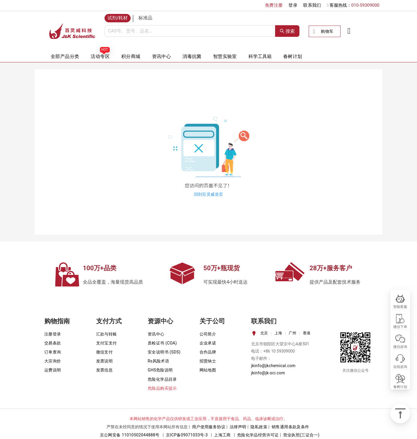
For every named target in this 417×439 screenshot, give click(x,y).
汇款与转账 (106, 334)
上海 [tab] (278, 333)
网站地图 (208, 370)
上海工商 (222, 435)
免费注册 (274, 5)
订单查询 (52, 352)
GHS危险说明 (160, 370)
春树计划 (292, 56)
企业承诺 (208, 343)
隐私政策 (258, 427)
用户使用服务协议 (208, 427)
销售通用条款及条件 (290, 427)
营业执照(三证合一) (301, 435)
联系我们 (312, 5)
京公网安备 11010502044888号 (130, 435)
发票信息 (104, 370)
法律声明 (238, 427)
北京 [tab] (264, 333)
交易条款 (52, 343)
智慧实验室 (225, 56)
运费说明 (52, 370)
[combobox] (190, 31)
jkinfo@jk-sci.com (268, 373)
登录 (292, 5)
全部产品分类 (65, 56)
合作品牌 (208, 352)
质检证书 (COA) (162, 343)
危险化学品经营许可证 (258, 435)
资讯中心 (161, 56)
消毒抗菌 (192, 56)
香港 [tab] (306, 333)
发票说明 (104, 361)
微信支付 (104, 352)
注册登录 (52, 334)
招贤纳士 (208, 361)
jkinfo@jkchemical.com (273, 365)
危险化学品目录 (162, 379)
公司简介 (208, 334)
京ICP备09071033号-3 (187, 435)
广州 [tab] (292, 333)
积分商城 (130, 56)
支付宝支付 (106, 343)
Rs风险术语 (158, 361)
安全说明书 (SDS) (164, 352)
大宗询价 (52, 361)
